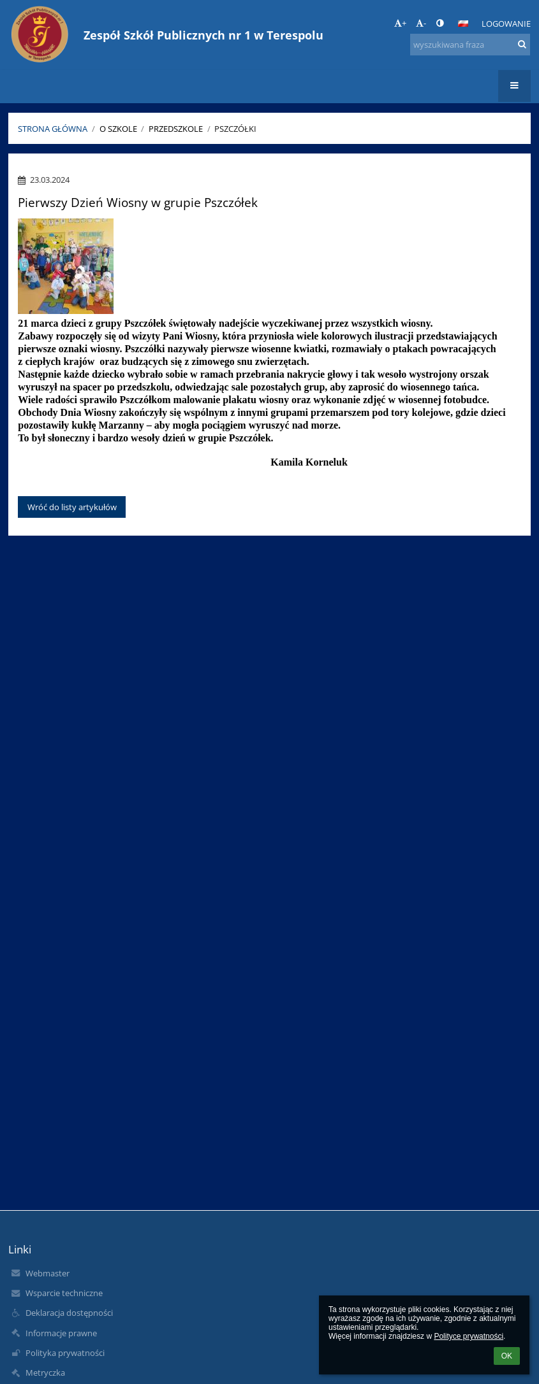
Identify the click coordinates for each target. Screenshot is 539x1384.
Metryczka (45, 1372)
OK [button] (506, 1356)
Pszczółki (235, 128)
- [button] (421, 23)
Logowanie (506, 23)
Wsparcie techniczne (64, 1293)
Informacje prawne (61, 1333)
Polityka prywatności (65, 1353)
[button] (463, 23)
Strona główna (52, 128)
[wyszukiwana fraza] (470, 44)
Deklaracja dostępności (69, 1312)
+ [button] (400, 23)
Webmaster (48, 1273)
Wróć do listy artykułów (72, 507)
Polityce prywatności (468, 1336)
